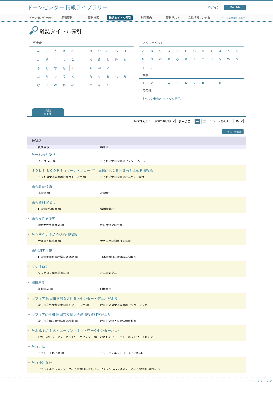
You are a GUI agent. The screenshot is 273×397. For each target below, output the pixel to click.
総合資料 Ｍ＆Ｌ (44, 202)
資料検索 (93, 17)
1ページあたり (220, 121)
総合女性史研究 (43, 218)
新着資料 (67, 17)
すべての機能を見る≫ (233, 17)
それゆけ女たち (43, 362)
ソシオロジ (40, 266)
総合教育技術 (42, 186)
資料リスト (173, 17)
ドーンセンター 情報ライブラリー (67, 7)
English (235, 7)
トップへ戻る (265, 389)
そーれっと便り (43, 154)
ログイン (214, 7)
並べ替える (140, 121)
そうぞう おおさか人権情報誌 (54, 234)
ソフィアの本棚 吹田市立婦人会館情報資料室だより (71, 314)
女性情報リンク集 (199, 17)
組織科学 (38, 282)
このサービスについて (260, 381)
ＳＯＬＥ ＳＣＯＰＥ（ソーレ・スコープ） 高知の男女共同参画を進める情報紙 (92, 170)
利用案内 (146, 17)
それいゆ (38, 346)
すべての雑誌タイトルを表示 (161, 98)
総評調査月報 (42, 250)
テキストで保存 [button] (233, 132)
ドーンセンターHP (40, 17)
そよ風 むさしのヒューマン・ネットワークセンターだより (76, 330)
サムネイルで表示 (204, 121)
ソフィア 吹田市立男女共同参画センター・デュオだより (75, 298)
